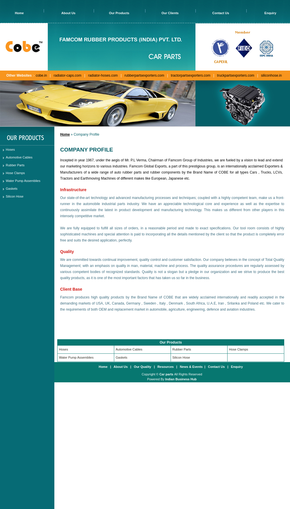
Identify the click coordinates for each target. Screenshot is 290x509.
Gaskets (11, 188)
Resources (165, 366)
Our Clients (169, 13)
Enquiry (270, 13)
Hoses (10, 149)
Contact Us (220, 13)
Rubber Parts (15, 165)
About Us (68, 13)
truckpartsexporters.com (234, 75)
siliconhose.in (270, 75)
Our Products (119, 13)
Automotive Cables (19, 157)
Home (19, 13)
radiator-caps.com (66, 75)
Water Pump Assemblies (23, 180)
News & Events (191, 366)
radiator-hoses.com (102, 75)
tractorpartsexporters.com (189, 75)
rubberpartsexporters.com (143, 75)
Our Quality (142, 366)
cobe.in (40, 75)
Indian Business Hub (181, 379)
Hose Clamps (15, 173)
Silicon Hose (14, 196)
